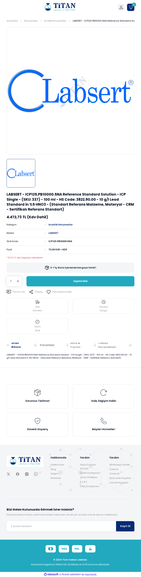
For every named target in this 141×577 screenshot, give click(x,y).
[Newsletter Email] (70, 526)
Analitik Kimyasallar (60, 224)
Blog (53, 469)
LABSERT (53, 233)
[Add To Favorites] (59, 292)
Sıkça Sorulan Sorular (88, 466)
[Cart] (130, 7)
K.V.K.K (83, 481)
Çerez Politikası (88, 477)
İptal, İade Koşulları (120, 478)
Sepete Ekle (80, 281)
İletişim (55, 473)
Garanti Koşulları (119, 482)
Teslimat (114, 473)
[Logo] (59, 7)
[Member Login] (121, 7)
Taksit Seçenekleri (107, 345)
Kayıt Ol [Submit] (125, 526)
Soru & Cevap (75, 345)
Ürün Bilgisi (16, 345)
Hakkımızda (57, 464)
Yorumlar (47, 345)
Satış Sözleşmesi (89, 486)
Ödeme (113, 469)
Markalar (56, 478)
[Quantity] (14, 281)
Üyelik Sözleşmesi (90, 472)
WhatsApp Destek (119, 464)
